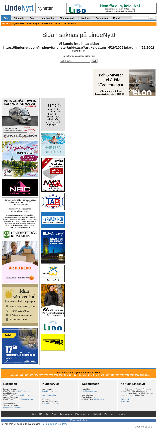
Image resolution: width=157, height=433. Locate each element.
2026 (147, 375)
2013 (81, 375)
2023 (132, 375)
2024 (137, 375)
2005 (41, 375)
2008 (56, 375)
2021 (122, 375)
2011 (71, 375)
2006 (46, 375)
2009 (61, 375)
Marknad (86, 18)
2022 (127, 375)
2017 (102, 375)
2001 (20, 375)
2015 (91, 375)
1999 (10, 375)
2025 (142, 375)
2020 (117, 375)
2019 (112, 375)
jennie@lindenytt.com (24, 399)
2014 (86, 375)
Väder (57, 23)
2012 (76, 375)
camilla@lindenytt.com (25, 395)
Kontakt (117, 18)
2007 (51, 375)
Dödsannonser (70, 23)
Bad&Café (47, 23)
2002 (26, 375)
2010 (66, 375)
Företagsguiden (68, 18)
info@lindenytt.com (50, 391)
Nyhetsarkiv (18, 23)
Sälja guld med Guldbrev (54, 424)
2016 (96, 375)
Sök (151, 18)
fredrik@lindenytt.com (25, 391)
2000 (15, 375)
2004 (36, 375)
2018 (107, 375)
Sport (32, 18)
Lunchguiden (47, 18)
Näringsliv (19, 18)
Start (6, 18)
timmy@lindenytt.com (12, 407)
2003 (31, 375)
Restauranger (33, 23)
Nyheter (6, 23)
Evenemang (102, 18)
